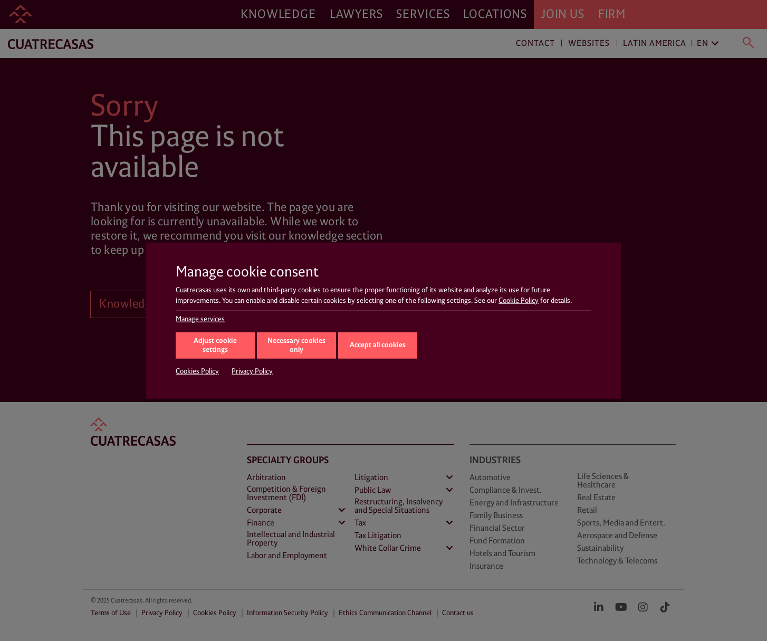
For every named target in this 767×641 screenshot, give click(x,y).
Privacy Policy (252, 371)
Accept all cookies (378, 344)
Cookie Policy (518, 300)
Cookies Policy (197, 371)
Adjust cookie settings (215, 346)
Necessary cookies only (296, 346)
